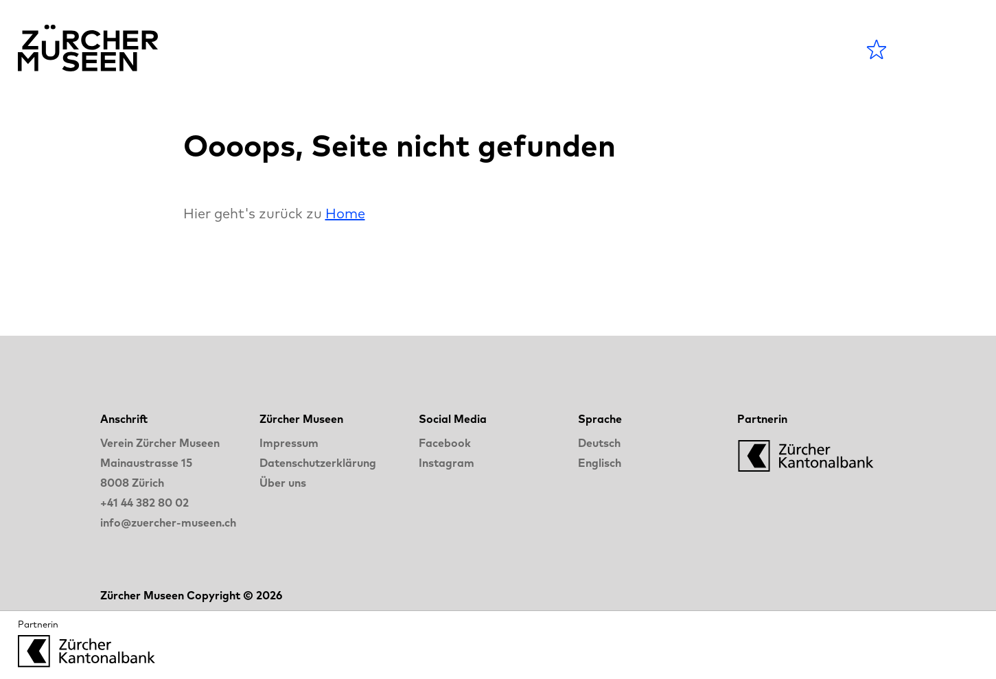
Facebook (445, 443)
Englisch (599, 463)
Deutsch (599, 443)
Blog (592, 49)
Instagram (446, 463)
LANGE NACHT (698, 49)
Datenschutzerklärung (317, 463)
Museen (518, 49)
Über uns (282, 483)
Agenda (431, 49)
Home (345, 213)
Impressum (289, 443)
